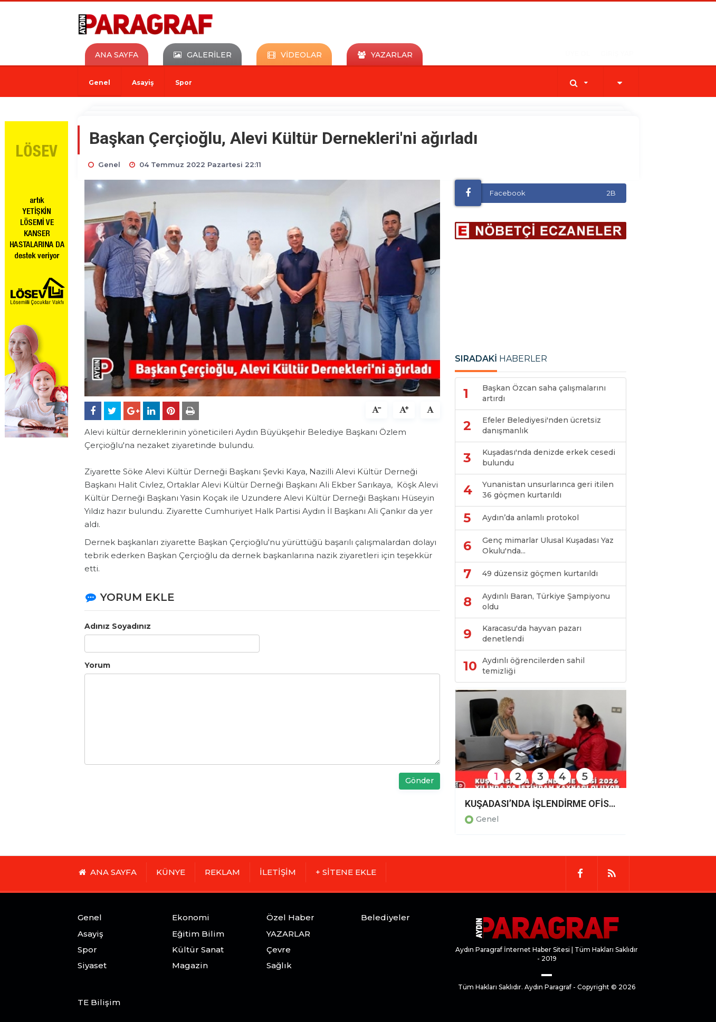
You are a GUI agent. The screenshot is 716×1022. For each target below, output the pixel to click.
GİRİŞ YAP (617, 53)
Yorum (97, 665)
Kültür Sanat (198, 950)
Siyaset (92, 965)
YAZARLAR (288, 934)
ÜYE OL (577, 53)
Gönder (419, 780)
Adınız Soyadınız (117, 626)
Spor (183, 82)
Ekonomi (190, 917)
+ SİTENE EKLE (346, 872)
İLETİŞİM (278, 872)
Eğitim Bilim (198, 934)
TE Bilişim (99, 1002)
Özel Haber (290, 917)
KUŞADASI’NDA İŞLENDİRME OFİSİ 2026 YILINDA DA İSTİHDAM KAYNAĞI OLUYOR (541, 803)
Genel (99, 82)
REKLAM (222, 872)
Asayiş (143, 82)
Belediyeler (385, 917)
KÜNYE (170, 872)
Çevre (278, 950)
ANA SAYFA (116, 55)
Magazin (190, 965)
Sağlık (279, 965)
